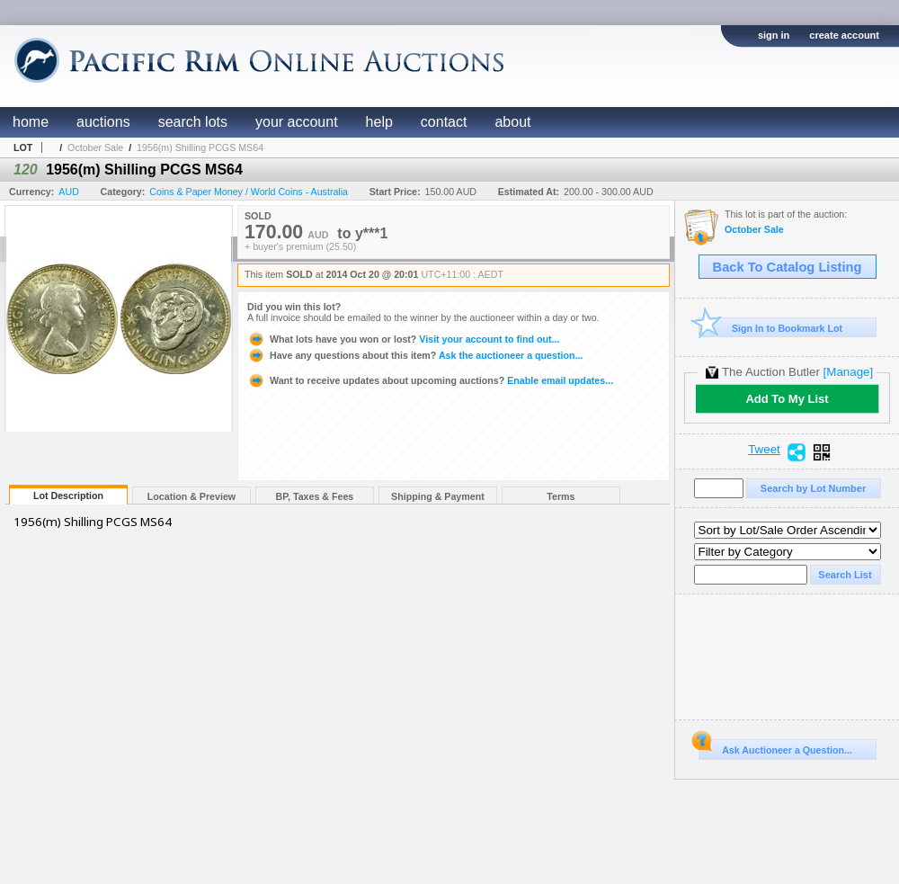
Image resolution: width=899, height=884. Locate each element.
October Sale (95, 147)
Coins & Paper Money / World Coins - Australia (248, 191)
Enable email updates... (430, 380)
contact (444, 121)
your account (296, 121)
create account (844, 35)
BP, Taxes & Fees (315, 496)
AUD (68, 191)
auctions (103, 121)
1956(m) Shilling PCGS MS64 (200, 147)
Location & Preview (191, 496)
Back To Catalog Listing (787, 267)
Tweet (764, 449)
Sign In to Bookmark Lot (771, 327)
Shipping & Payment (438, 496)
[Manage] (848, 372)
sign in (773, 35)
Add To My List (786, 399)
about (512, 121)
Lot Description (68, 495)
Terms (560, 496)
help (379, 121)
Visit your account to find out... (403, 339)
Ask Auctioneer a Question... (775, 747)
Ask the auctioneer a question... (415, 355)
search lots (192, 121)
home (31, 121)
